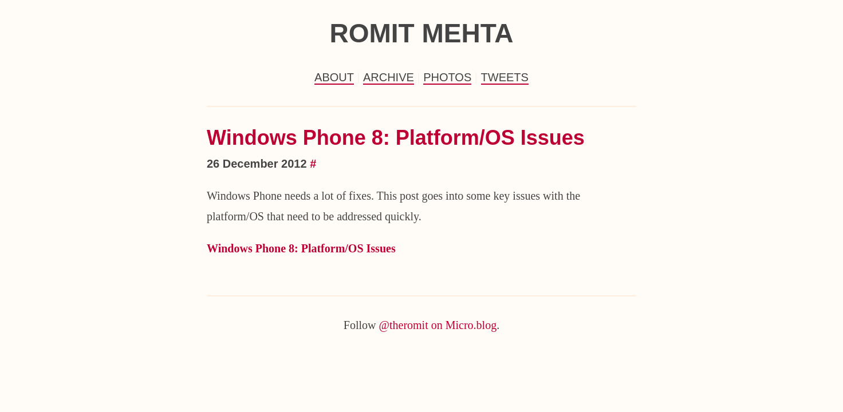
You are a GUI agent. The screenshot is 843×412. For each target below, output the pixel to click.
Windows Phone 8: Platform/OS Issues (396, 137)
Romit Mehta (421, 33)
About (334, 77)
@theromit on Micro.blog (438, 325)
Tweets (505, 77)
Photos (447, 77)
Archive (388, 77)
